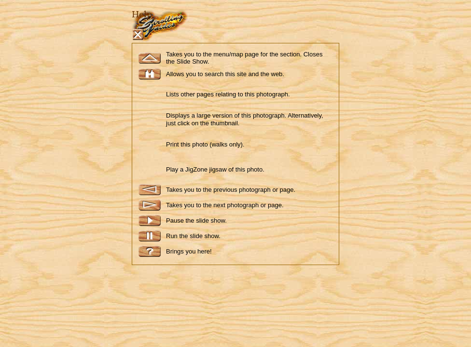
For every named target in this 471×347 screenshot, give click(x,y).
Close (137, 34)
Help (142, 14)
